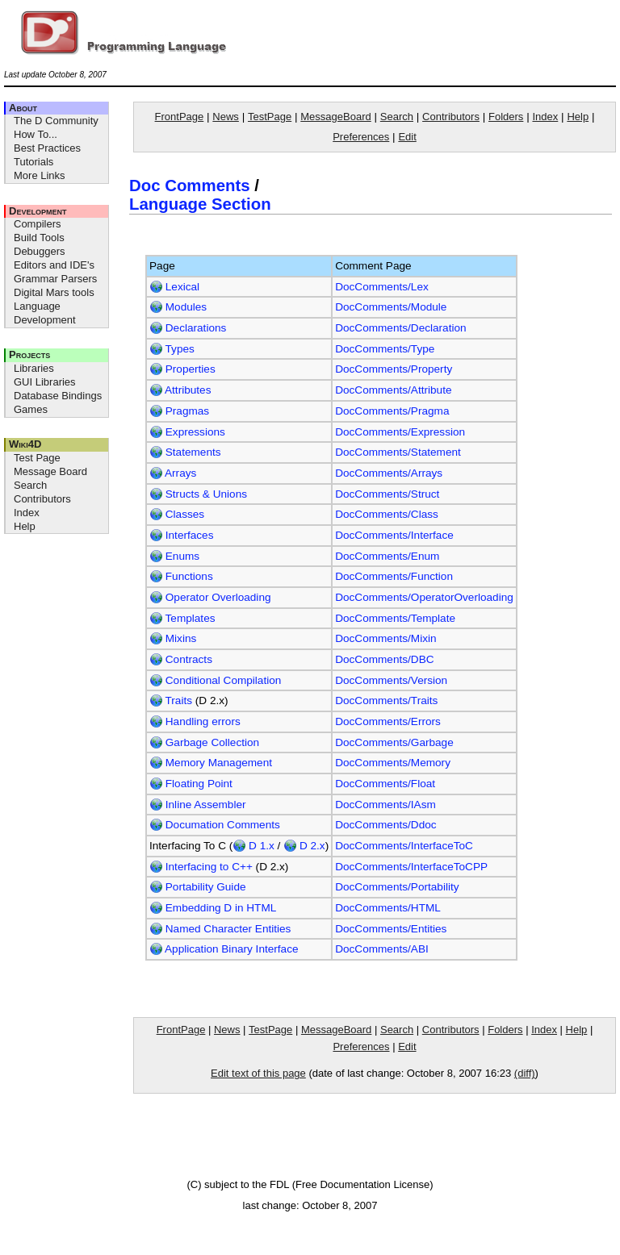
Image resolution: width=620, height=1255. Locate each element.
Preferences (361, 137)
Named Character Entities (220, 929)
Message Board (50, 471)
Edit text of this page (258, 1073)
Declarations (187, 328)
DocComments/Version (391, 680)
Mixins (172, 638)
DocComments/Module (390, 307)
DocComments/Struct (387, 494)
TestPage (269, 116)
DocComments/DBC (384, 659)
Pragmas (179, 411)
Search (30, 485)
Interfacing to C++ (201, 867)
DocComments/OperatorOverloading (424, 597)
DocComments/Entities (390, 929)
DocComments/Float (385, 784)
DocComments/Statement (398, 452)
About (23, 108)
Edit (407, 137)
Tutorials (33, 162)
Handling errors (195, 721)
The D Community (56, 121)
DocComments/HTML (388, 908)
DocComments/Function (394, 576)
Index (27, 513)
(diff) (524, 1073)
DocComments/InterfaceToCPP (411, 867)
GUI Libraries (45, 382)
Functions (181, 576)
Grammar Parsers (55, 279)
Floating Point (190, 784)
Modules (178, 307)
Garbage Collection (204, 742)
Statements (185, 452)
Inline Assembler (197, 804)
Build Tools (39, 237)
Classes (176, 514)
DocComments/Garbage (394, 742)
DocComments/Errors (388, 721)
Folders (505, 116)
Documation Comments (214, 825)
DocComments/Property (393, 369)
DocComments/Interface (394, 535)
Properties (182, 369)
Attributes (180, 390)
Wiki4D (25, 444)
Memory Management (210, 763)
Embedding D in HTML (212, 908)
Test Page (37, 458)
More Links (39, 175)
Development (37, 211)
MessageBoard (335, 116)
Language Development (45, 313)
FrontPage (179, 116)
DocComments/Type (384, 349)
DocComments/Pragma (392, 411)
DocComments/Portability (397, 887)
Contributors (42, 499)
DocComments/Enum (387, 556)
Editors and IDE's (54, 265)
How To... (35, 134)
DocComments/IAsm (385, 804)
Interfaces (181, 535)
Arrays (172, 473)
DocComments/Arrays (388, 473)
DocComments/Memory (392, 763)
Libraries (34, 368)
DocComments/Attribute (393, 390)
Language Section (200, 204)
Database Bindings (58, 396)
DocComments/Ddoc (385, 825)
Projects (29, 354)
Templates (182, 618)
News (225, 116)
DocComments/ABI (382, 949)
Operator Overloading (210, 597)
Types (172, 349)
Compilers (37, 224)
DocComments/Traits (386, 700)
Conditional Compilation (215, 680)
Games (31, 409)
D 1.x (253, 846)
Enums (174, 556)
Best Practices (47, 148)
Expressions (187, 432)
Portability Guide (197, 887)
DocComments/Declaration (400, 328)
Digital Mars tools (54, 292)
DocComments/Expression (400, 432)
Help (25, 526)
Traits (170, 700)
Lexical (174, 287)
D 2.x (304, 846)
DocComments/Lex (382, 287)
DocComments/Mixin (385, 638)
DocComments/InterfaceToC (404, 846)
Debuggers (39, 251)
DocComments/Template (395, 618)
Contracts (180, 659)
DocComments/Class (386, 514)
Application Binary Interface (224, 949)
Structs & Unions (198, 494)
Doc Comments (189, 185)
